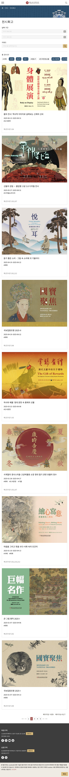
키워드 (4, 42)
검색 (65, 46)
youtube (9, 740)
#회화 (12, 59)
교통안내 (29, 734)
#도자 (19, 59)
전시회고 (13, 8)
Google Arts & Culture (13, 740)
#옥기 (26, 59)
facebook (2, 740)
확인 (64, 774)
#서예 (5, 59)
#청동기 (33, 59)
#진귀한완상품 (44, 59)
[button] (62, 2)
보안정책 (14, 769)
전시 (6, 8)
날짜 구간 (5, 27)
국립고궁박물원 (32, 2)
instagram (6, 740)
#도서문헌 (55, 59)
